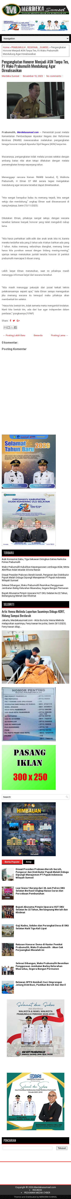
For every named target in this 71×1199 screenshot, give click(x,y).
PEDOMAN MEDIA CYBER (37, 1192)
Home (6, 47)
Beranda (38, 335)
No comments (53, 76)
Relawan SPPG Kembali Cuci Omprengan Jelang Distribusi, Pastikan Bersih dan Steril (41, 983)
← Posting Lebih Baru (14, 335)
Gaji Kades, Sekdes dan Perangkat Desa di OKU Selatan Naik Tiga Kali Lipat (42, 927)
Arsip (28, 862)
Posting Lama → (59, 335)
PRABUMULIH (18, 47)
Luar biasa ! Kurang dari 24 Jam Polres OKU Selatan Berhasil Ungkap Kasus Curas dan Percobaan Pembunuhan (40, 891)
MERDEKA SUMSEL (48, 1197)
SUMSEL (44, 47)
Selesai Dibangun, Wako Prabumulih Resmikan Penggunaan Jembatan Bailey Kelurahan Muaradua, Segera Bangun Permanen (35, 586)
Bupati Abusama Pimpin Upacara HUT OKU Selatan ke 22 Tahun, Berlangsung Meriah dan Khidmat (35, 594)
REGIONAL (32, 47)
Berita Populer (12, 862)
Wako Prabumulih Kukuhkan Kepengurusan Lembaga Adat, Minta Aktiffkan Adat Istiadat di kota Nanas (35, 568)
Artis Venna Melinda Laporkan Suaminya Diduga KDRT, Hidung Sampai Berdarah (33, 613)
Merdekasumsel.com (45, 1187)
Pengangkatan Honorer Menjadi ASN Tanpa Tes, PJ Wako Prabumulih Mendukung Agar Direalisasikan (35, 65)
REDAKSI (37, 1190)
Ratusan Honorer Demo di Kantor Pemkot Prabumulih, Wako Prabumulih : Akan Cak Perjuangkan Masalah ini (39, 947)
